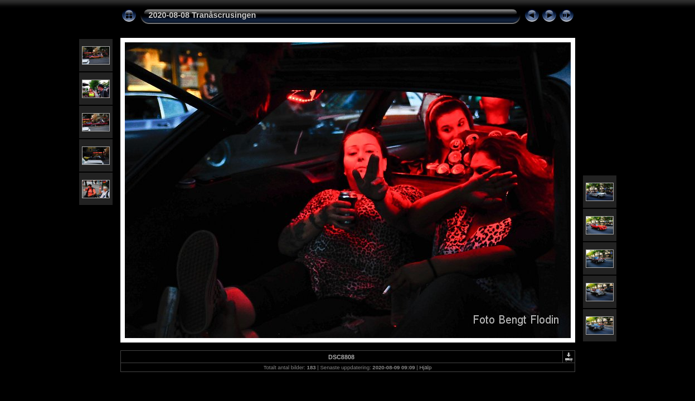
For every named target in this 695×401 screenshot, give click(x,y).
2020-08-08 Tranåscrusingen (202, 15)
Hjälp (425, 367)
